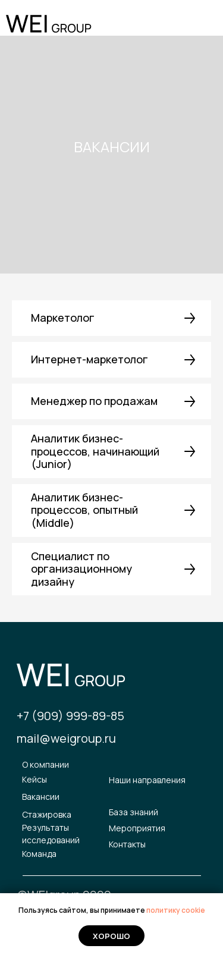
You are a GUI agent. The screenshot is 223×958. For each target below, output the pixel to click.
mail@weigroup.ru (66, 738)
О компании (45, 764)
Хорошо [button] (111, 936)
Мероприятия (137, 828)
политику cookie (175, 910)
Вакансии (40, 796)
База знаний (133, 812)
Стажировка (46, 814)
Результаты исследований (51, 834)
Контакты (127, 844)
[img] (200, 25)
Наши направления (147, 780)
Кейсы (34, 779)
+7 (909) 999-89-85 (70, 716)
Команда (39, 853)
